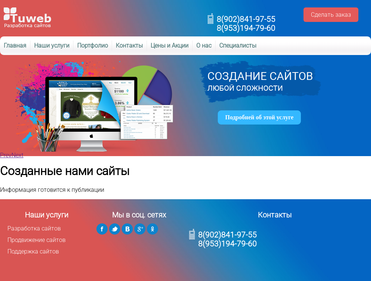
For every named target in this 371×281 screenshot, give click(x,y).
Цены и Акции (169, 45)
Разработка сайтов (34, 228)
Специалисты (237, 45)
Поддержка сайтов (33, 251)
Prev (6, 155)
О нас (203, 45)
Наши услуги (51, 45)
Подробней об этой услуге (259, 117)
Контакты (129, 45)
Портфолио (92, 45)
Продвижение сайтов (36, 239)
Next (17, 155)
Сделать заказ (331, 14)
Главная (15, 45)
